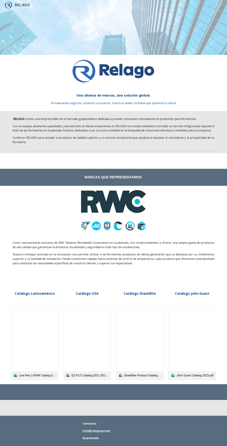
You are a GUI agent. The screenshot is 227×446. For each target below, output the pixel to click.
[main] (113, 99)
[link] (34, 343)
